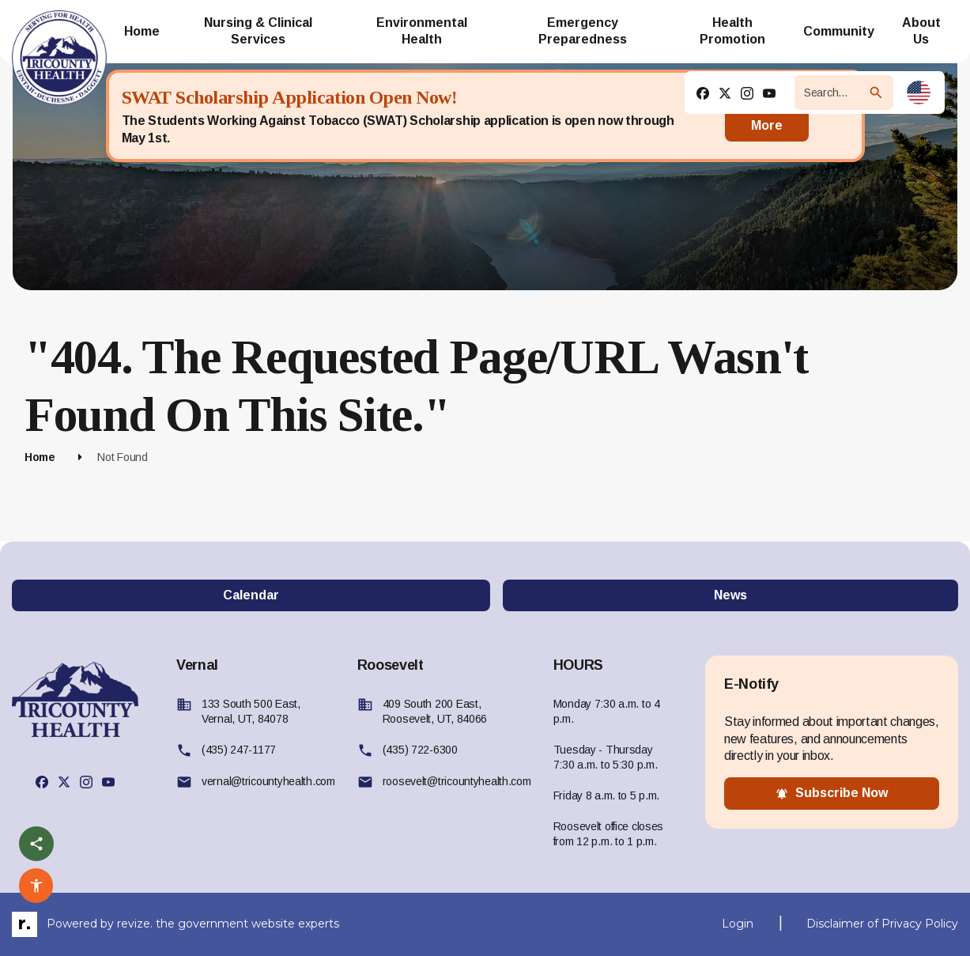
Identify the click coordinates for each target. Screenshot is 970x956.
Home (40, 457)
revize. (135, 923)
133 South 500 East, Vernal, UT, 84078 (251, 711)
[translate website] (918, 92)
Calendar (251, 595)
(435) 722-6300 (420, 749)
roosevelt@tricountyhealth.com (457, 781)
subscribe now (832, 793)
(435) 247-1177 (239, 749)
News (730, 595)
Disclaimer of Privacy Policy (882, 923)
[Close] (836, 116)
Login (737, 923)
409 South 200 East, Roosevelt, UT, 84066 (435, 711)
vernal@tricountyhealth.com (268, 781)
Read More (767, 116)
